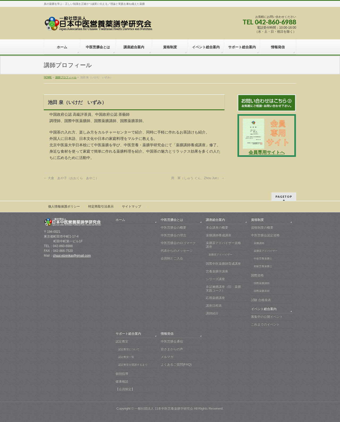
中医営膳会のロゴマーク (178, 243)
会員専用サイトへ (267, 152)
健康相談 (122, 381)
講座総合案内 (215, 220)
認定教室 (122, 341)
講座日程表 (214, 305)
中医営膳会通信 (172, 341)
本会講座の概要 (217, 227)
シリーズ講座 (215, 279)
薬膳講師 (259, 243)
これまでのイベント (265, 324)
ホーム (120, 220)
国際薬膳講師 (262, 283)
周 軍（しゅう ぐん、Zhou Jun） (197, 178)
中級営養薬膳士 (263, 258)
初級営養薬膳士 (263, 266)
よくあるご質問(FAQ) (176, 364)
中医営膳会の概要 (173, 227)
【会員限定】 (125, 389)
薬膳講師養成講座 (218, 235)
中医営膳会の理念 (173, 235)
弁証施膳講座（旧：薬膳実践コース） (223, 288)
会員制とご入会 (172, 258)
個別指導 (122, 374)
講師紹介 (212, 313)
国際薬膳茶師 (262, 290)
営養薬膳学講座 (217, 271)
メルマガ (167, 357)
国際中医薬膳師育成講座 (223, 263)
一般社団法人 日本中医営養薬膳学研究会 (164, 408)
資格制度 (257, 220)
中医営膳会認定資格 (265, 235)
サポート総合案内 (128, 333)
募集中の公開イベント (267, 316)
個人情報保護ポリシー (64, 206)
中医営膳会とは (172, 220)
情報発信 (167, 333)
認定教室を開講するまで (132, 364)
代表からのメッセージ (177, 250)
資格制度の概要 (262, 227)
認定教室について (128, 349)
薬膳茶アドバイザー (220, 254)
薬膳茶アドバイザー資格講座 (223, 244)
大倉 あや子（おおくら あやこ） (71, 178)
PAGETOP (283, 196)
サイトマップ (131, 206)
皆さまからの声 (172, 349)
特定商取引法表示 (101, 206)
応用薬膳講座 (215, 298)
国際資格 (257, 275)
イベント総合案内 (264, 309)
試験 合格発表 (261, 300)
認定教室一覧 (126, 356)
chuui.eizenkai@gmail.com (72, 255)
